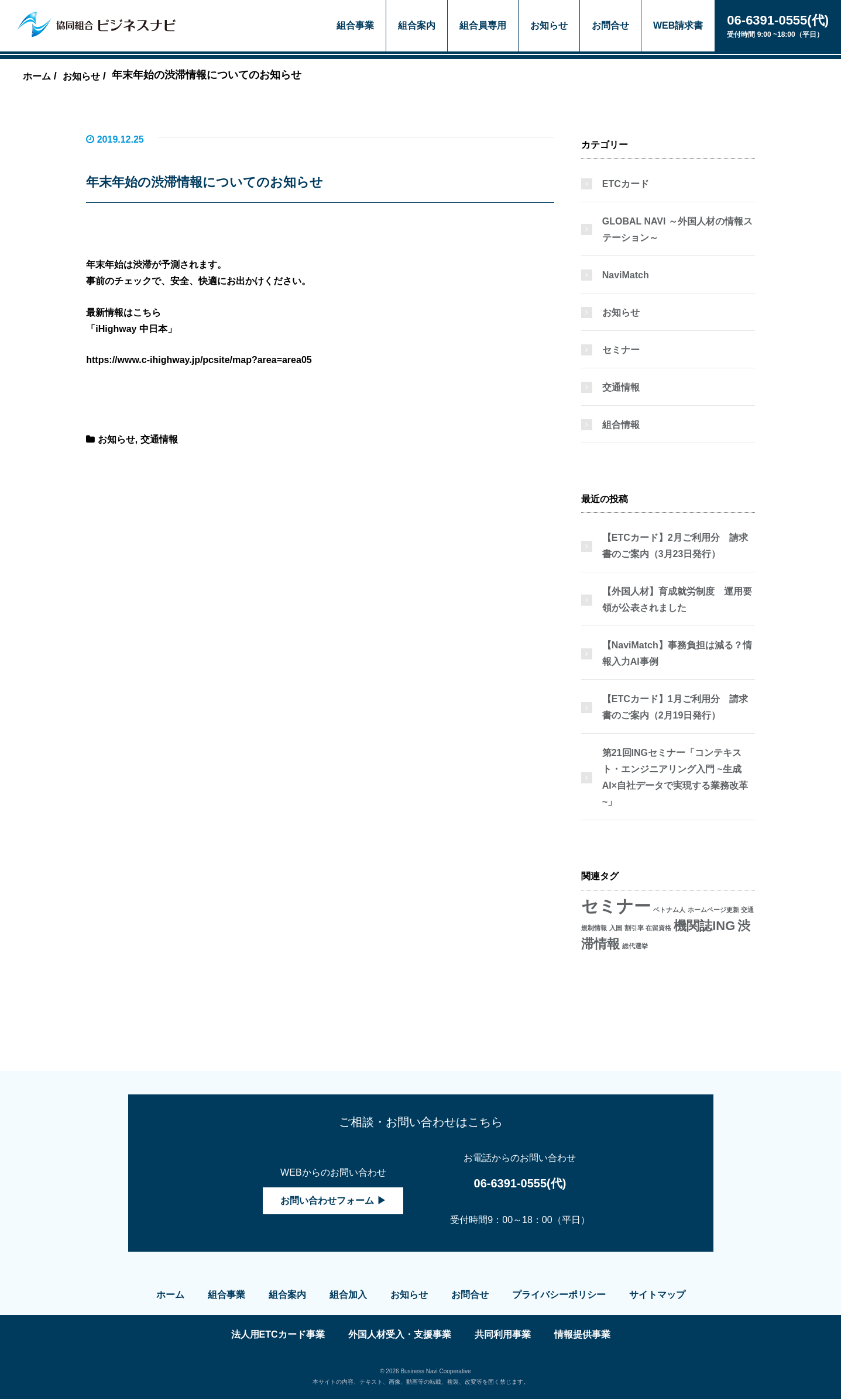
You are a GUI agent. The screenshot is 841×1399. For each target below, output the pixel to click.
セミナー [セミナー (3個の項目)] (616, 906)
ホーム (170, 1295)
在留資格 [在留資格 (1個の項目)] (658, 927)
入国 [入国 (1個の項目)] (615, 927)
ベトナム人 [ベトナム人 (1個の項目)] (669, 909)
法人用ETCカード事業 (278, 1334)
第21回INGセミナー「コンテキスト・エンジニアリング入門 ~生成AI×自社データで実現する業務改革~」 (675, 777)
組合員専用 (482, 25)
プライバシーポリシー (559, 1295)
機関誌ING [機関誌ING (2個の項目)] (704, 925)
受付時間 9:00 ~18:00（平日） (778, 25)
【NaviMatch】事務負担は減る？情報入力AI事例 (677, 653)
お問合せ (610, 25)
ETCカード (625, 184)
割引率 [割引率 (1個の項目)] (634, 927)
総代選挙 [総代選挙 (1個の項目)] (635, 945)
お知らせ (549, 25)
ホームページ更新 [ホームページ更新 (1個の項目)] (713, 909)
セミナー (621, 350)
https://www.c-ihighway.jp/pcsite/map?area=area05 (198, 360)
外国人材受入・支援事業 (399, 1334)
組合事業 (355, 25)
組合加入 (348, 1295)
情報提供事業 (582, 1334)
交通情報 (159, 439)
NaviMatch (625, 275)
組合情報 (621, 425)
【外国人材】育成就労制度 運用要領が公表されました (677, 599)
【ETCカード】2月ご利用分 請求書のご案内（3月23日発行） (675, 546)
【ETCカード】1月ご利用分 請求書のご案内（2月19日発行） (675, 707)
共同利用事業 (503, 1334)
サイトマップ (657, 1295)
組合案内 (416, 25)
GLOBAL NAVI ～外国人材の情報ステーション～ (677, 229)
